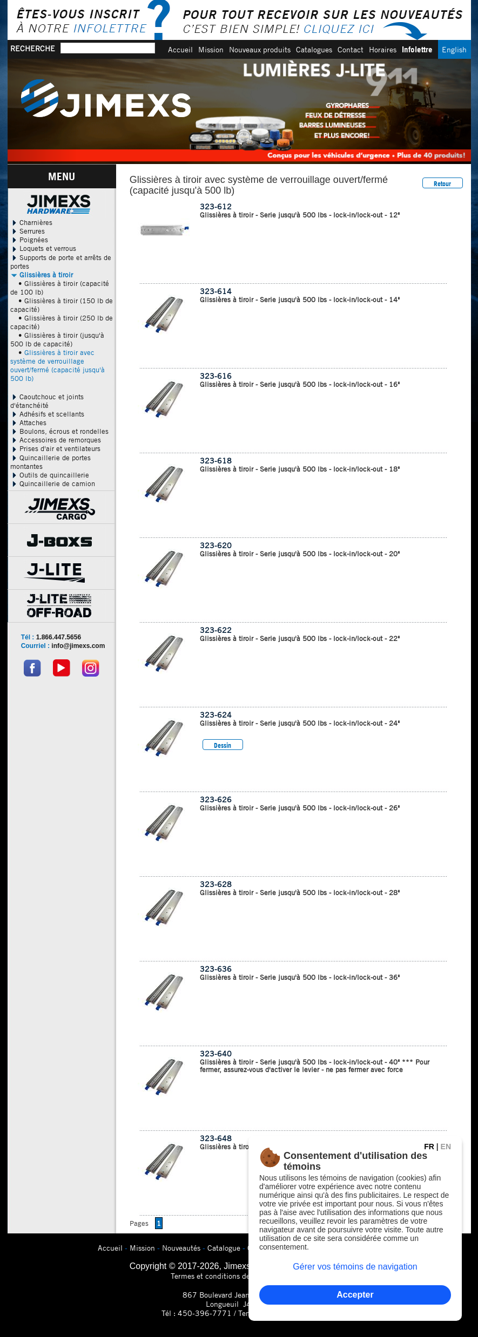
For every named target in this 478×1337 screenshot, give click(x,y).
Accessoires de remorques (55, 439)
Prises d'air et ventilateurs (55, 448)
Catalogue (223, 1247)
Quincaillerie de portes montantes (50, 461)
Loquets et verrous (43, 248)
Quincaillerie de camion (52, 483)
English (454, 49)
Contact (350, 49)
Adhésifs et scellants (47, 414)
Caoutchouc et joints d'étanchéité (47, 401)
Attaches (28, 422)
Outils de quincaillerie (49, 474)
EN (446, 1146)
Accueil (180, 49)
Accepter (354, 1294)
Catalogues (314, 49)
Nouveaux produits (260, 49)
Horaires (382, 49)
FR (429, 1146)
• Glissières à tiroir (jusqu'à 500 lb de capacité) (57, 339)
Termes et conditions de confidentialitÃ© (239, 1275)
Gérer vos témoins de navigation (355, 1266)
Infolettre (417, 49)
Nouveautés (181, 1247)
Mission (211, 49)
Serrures (27, 231)
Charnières (31, 222)
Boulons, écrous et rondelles (59, 431)
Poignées (29, 239)
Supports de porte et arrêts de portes (60, 261)
